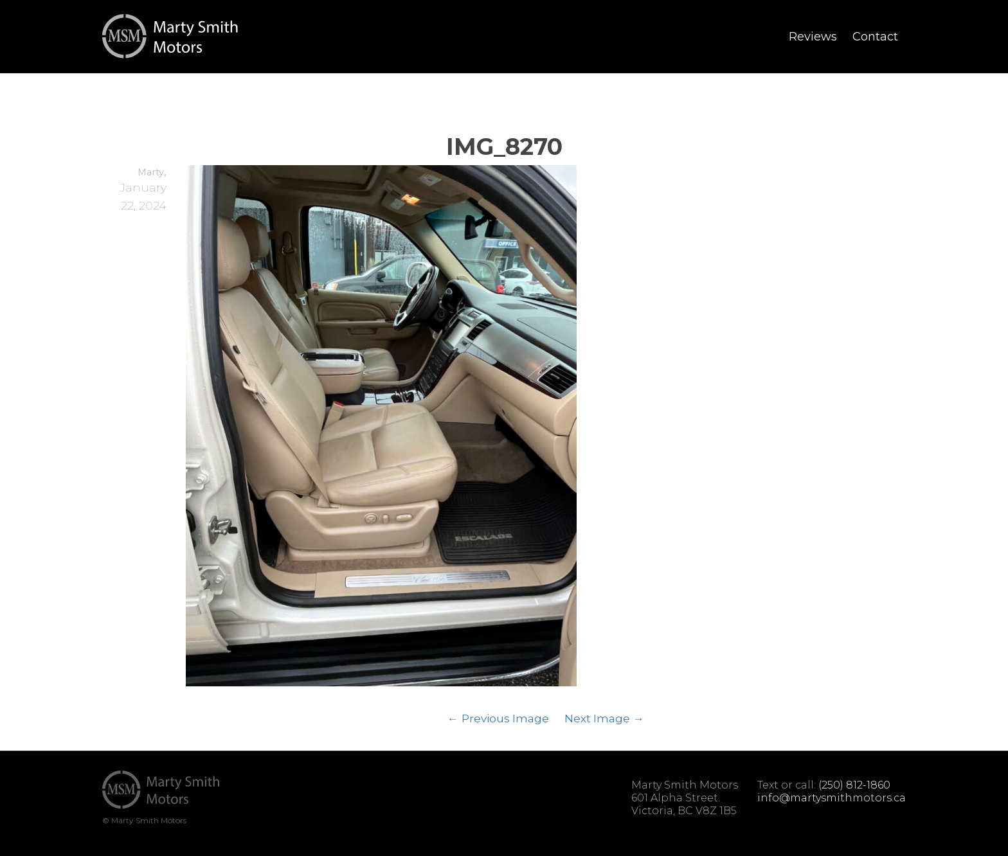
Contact (875, 37)
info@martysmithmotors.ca (831, 798)
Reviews (813, 37)
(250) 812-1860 (854, 785)
